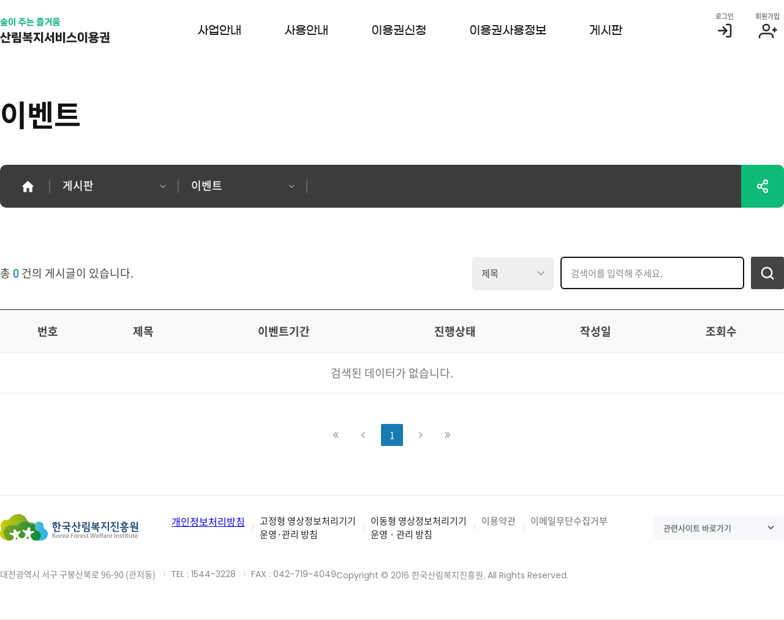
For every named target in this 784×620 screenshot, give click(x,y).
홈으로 (27, 186)
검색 (767, 273)
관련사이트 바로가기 (697, 528)
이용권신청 (398, 30)
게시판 (605, 30)
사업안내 (219, 30)
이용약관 (498, 520)
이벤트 (206, 185)
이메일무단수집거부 (569, 520)
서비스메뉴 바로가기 (0, 0)
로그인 (724, 16)
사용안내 (306, 30)
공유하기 (762, 186)
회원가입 (767, 16)
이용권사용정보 (507, 30)
